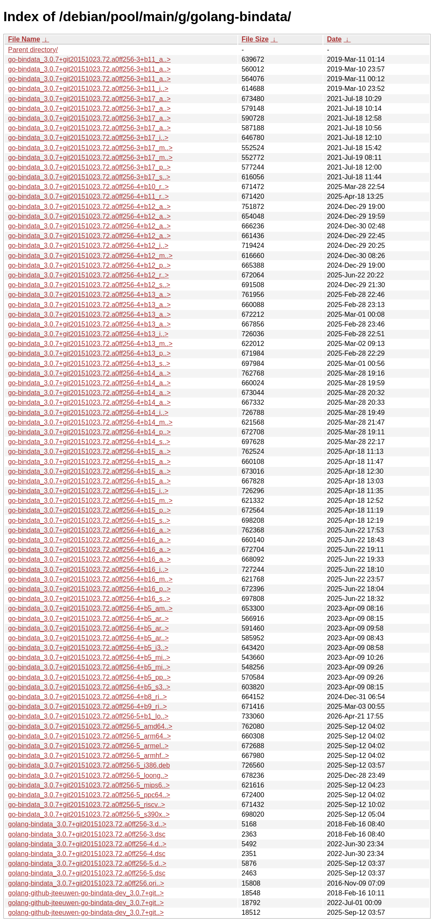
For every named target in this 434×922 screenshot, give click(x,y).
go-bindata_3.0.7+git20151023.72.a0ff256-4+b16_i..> (88, 569)
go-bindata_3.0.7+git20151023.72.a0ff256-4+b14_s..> (89, 441)
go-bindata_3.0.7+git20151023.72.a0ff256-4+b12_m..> (90, 255)
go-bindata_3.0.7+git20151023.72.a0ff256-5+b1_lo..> (88, 716)
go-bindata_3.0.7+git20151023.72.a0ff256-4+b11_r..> (88, 196)
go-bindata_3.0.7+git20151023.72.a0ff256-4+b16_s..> (89, 598)
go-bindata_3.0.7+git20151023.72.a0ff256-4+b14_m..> (90, 422)
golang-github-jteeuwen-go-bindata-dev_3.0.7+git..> (86, 893)
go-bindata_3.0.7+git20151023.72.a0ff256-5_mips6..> (89, 785)
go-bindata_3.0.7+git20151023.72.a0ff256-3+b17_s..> (89, 177)
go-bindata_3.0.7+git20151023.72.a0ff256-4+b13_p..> (89, 353)
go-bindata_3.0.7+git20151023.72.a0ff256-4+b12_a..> (89, 206)
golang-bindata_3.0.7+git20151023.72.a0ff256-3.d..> (87, 824)
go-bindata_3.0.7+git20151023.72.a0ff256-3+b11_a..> (89, 59)
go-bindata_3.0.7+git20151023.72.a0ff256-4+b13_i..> (88, 334)
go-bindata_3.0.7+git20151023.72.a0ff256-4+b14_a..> (89, 373)
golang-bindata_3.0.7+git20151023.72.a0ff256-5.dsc (86, 873)
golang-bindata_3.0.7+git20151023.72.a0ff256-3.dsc (86, 834)
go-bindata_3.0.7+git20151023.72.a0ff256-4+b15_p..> (89, 510)
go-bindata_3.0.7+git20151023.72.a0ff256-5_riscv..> (86, 804)
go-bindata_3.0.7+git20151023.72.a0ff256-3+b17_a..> (89, 98)
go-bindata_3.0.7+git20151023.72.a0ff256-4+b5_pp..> (89, 677)
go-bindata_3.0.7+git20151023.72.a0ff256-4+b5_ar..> (88, 618)
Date (334, 39)
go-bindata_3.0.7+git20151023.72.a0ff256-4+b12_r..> (88, 275)
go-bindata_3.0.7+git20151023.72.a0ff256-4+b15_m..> (90, 500)
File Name (24, 39)
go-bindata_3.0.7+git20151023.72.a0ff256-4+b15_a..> (89, 451)
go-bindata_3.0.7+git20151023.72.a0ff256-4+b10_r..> (88, 186)
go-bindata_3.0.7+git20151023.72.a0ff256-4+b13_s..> (89, 363)
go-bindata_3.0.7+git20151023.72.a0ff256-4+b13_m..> (90, 343)
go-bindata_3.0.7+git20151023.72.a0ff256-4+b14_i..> (88, 412)
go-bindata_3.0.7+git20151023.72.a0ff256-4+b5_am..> (90, 608)
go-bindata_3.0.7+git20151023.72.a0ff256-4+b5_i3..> (88, 647)
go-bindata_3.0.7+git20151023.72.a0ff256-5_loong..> (88, 775)
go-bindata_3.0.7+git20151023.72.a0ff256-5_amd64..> (90, 726)
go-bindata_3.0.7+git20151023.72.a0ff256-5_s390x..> (89, 814)
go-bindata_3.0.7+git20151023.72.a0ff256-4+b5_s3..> (89, 687)
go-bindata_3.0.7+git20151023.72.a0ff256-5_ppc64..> (89, 795)
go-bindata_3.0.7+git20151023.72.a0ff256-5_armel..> (88, 745)
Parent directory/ (33, 49)
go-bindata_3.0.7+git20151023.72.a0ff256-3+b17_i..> (88, 137)
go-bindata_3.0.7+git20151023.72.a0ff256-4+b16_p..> (89, 589)
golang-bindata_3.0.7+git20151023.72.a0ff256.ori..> (86, 883)
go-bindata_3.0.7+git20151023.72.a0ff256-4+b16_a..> (89, 530)
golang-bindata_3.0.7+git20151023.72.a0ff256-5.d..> (87, 863)
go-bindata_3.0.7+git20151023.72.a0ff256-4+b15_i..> (88, 490)
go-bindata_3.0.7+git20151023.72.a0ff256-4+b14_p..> (89, 432)
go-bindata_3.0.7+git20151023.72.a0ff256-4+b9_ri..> (87, 706)
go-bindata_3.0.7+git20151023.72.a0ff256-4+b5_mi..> (89, 657)
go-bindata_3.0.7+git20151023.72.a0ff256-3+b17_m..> (90, 147)
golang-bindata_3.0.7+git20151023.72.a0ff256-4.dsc (86, 853)
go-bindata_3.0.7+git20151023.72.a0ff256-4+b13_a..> (89, 294)
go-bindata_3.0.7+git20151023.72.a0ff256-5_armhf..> (88, 755)
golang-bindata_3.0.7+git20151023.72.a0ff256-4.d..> (87, 844)
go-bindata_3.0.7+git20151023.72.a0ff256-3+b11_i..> (88, 88)
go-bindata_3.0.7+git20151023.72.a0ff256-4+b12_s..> (89, 284)
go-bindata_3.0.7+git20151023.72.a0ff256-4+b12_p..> (89, 265)
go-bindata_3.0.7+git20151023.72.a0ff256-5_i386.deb (89, 765)
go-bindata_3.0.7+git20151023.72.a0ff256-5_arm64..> (89, 736)
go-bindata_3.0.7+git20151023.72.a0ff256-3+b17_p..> (89, 167)
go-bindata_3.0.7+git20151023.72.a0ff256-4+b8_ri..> (87, 696)
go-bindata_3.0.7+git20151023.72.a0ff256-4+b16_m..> (90, 579)
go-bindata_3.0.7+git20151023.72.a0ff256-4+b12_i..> (88, 245)
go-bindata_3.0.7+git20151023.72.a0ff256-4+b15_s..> (89, 520)
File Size (255, 39)
